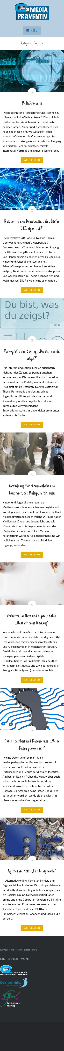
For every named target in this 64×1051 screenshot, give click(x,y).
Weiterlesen (32, 160)
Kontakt (4, 949)
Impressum (16, 949)
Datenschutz (30, 949)
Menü (34, 31)
